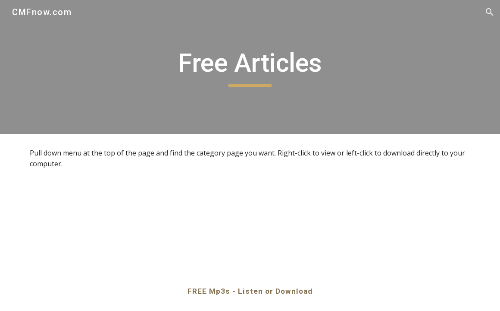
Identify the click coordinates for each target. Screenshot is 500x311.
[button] (489, 12)
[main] (250, 67)
